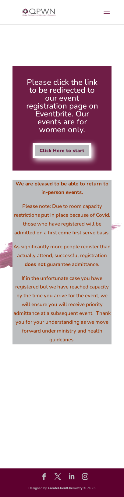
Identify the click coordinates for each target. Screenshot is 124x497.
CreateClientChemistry (65, 488)
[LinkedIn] (71, 477)
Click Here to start (62, 150)
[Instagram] (85, 477)
